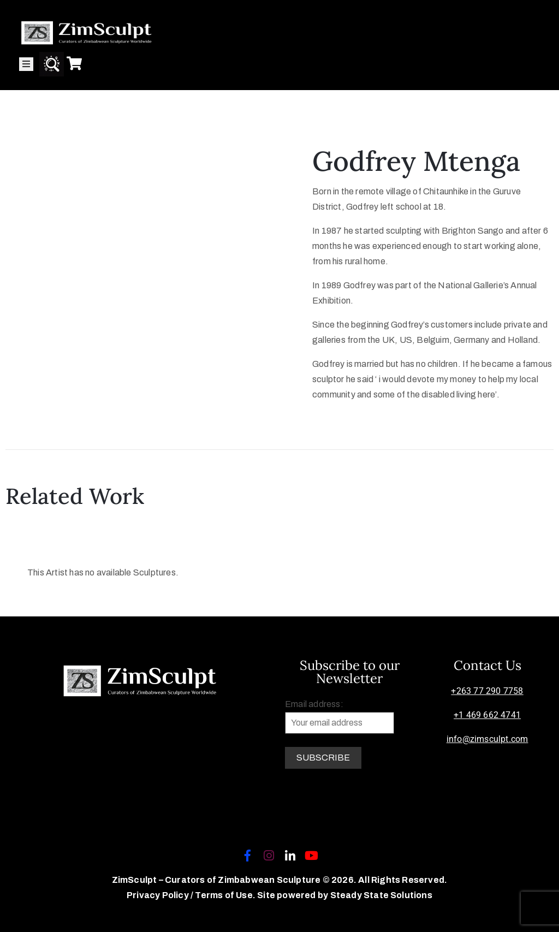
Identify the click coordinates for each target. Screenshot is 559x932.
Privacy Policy (159, 895)
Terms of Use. (225, 895)
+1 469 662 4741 (487, 715)
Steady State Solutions (381, 895)
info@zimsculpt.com (487, 739)
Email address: (339, 716)
